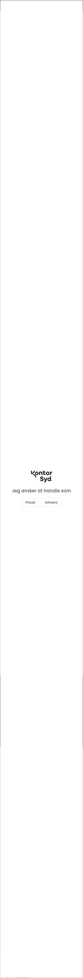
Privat (30, 502)
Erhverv (51, 502)
